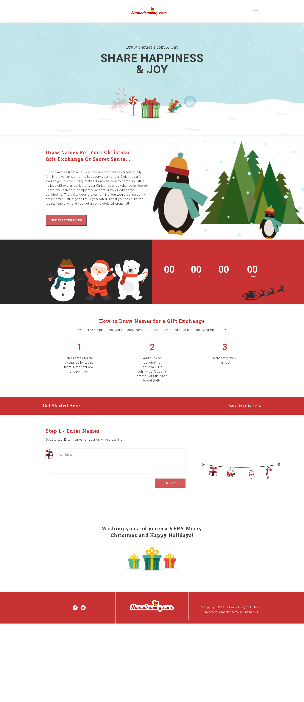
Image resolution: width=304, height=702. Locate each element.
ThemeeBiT (250, 611)
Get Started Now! (66, 220)
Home (232, 405)
